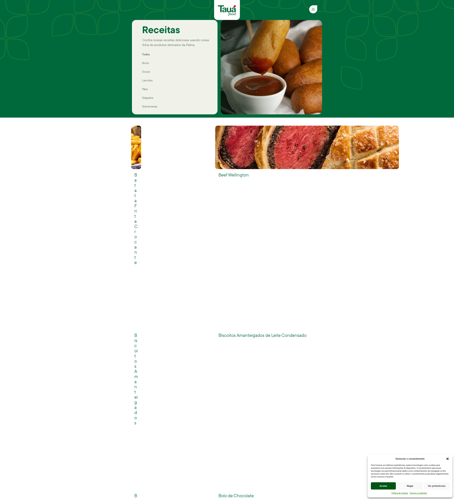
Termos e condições (418, 493)
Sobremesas (149, 106)
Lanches (147, 80)
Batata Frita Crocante (136, 218)
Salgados (147, 98)
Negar (410, 486)
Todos (146, 54)
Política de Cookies (399, 493)
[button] (447, 458)
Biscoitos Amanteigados (136, 378)
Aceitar (383, 486)
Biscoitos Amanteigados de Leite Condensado (262, 335)
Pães (145, 89)
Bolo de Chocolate (236, 495)
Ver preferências (436, 486)
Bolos (145, 63)
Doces (146, 72)
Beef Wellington (233, 175)
